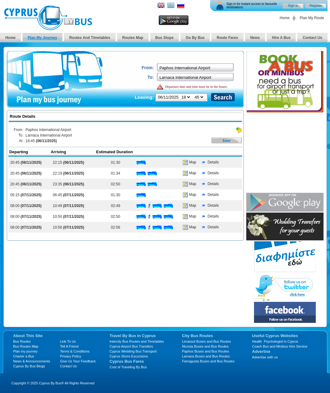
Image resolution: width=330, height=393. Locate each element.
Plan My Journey (42, 38)
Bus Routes (22, 341)
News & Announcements (31, 361)
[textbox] (196, 67)
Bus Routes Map (25, 346)
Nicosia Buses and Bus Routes (205, 346)
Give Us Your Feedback (78, 361)
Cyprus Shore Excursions (129, 356)
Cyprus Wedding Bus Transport (133, 351)
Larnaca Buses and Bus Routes (206, 356)
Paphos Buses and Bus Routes (205, 351)
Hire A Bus (281, 38)
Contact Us (312, 38)
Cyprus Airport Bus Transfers (131, 346)
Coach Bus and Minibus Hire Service (279, 346)
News (255, 38)
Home (285, 18)
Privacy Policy (70, 356)
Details (209, 162)
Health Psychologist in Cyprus (275, 341)
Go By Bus (195, 38)
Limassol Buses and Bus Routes (206, 341)
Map (189, 162)
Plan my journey (25, 351)
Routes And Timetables (89, 38)
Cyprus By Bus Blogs (29, 366)
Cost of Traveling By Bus (128, 367)
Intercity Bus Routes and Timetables (137, 341)
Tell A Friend (69, 346)
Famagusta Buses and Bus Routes (208, 361)
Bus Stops (164, 38)
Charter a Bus (23, 356)
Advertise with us (265, 357)
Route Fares (227, 38)
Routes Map (132, 38)
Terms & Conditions (74, 351)
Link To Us (68, 341)
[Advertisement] (285, 153)
